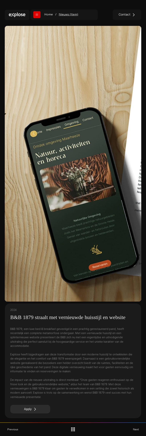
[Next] (131, 429)
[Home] (48, 14)
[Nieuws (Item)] (68, 14)
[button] (36, 14)
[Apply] (30, 409)
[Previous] (14, 429)
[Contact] (127, 15)
